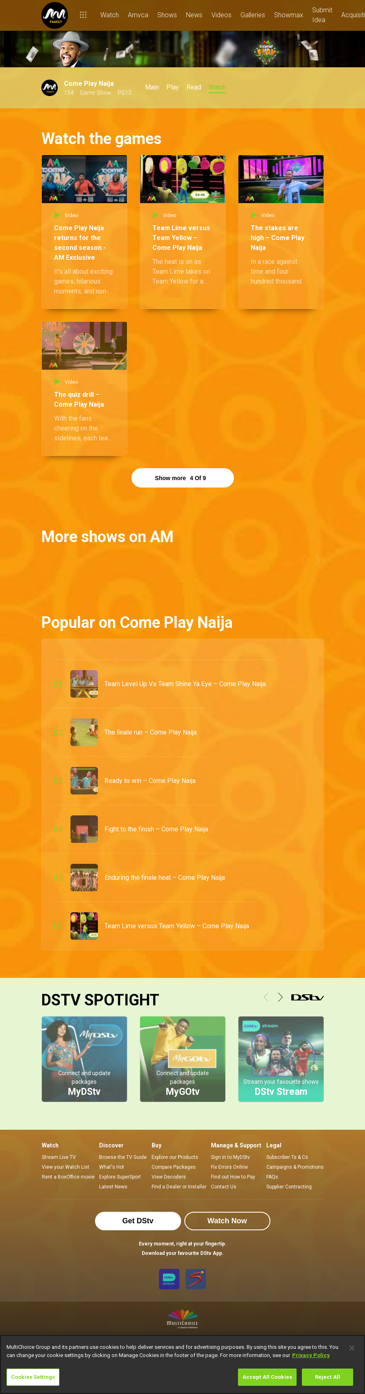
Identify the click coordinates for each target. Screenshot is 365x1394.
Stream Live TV (59, 1157)
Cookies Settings (33, 1377)
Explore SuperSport (120, 1177)
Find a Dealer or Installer (179, 1187)
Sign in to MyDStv (230, 1157)
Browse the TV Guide (123, 1157)
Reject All (327, 1377)
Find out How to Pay (233, 1177)
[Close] (352, 1348)
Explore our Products (175, 1157)
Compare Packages (174, 1167)
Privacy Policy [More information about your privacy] (311, 1355)
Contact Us (223, 1187)
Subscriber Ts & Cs (287, 1157)
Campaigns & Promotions (295, 1167)
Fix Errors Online (229, 1167)
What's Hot (111, 1167)
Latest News (113, 1187)
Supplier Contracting (289, 1187)
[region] (182, 1364)
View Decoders (169, 1177)
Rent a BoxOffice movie (68, 1177)
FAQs (272, 1177)
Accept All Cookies (267, 1377)
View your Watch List (65, 1167)
